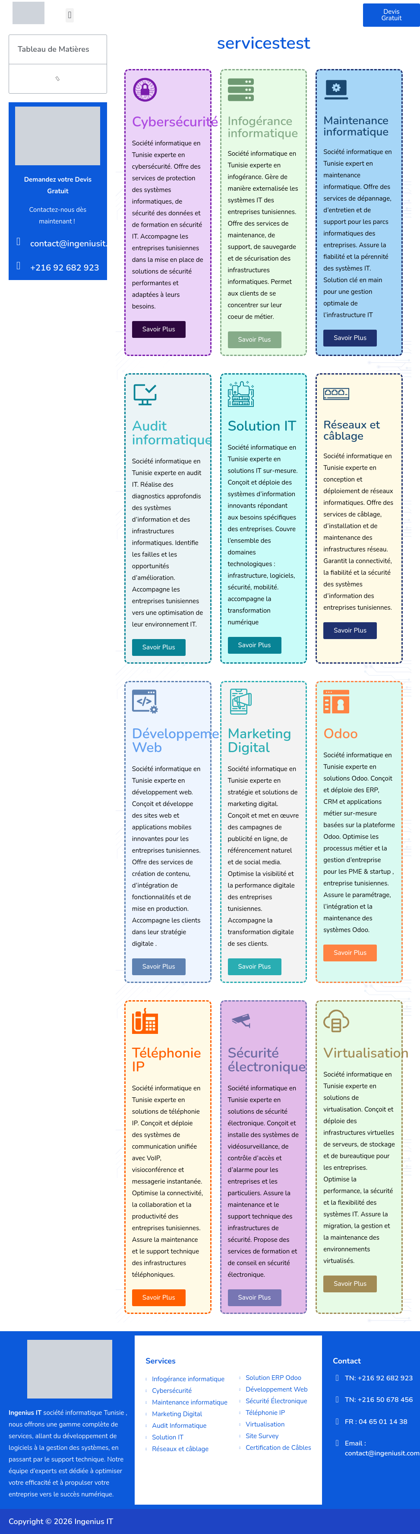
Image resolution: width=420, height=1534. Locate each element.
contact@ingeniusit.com (77, 243)
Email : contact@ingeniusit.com (382, 1448)
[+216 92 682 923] (18, 265)
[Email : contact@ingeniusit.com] (337, 1443)
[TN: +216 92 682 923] (337, 1377)
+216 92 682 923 (64, 268)
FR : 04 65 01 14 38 (376, 1422)
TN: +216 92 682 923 (379, 1378)
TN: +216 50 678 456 (379, 1400)
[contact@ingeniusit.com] (18, 241)
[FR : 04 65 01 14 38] (337, 1421)
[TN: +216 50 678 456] (337, 1399)
